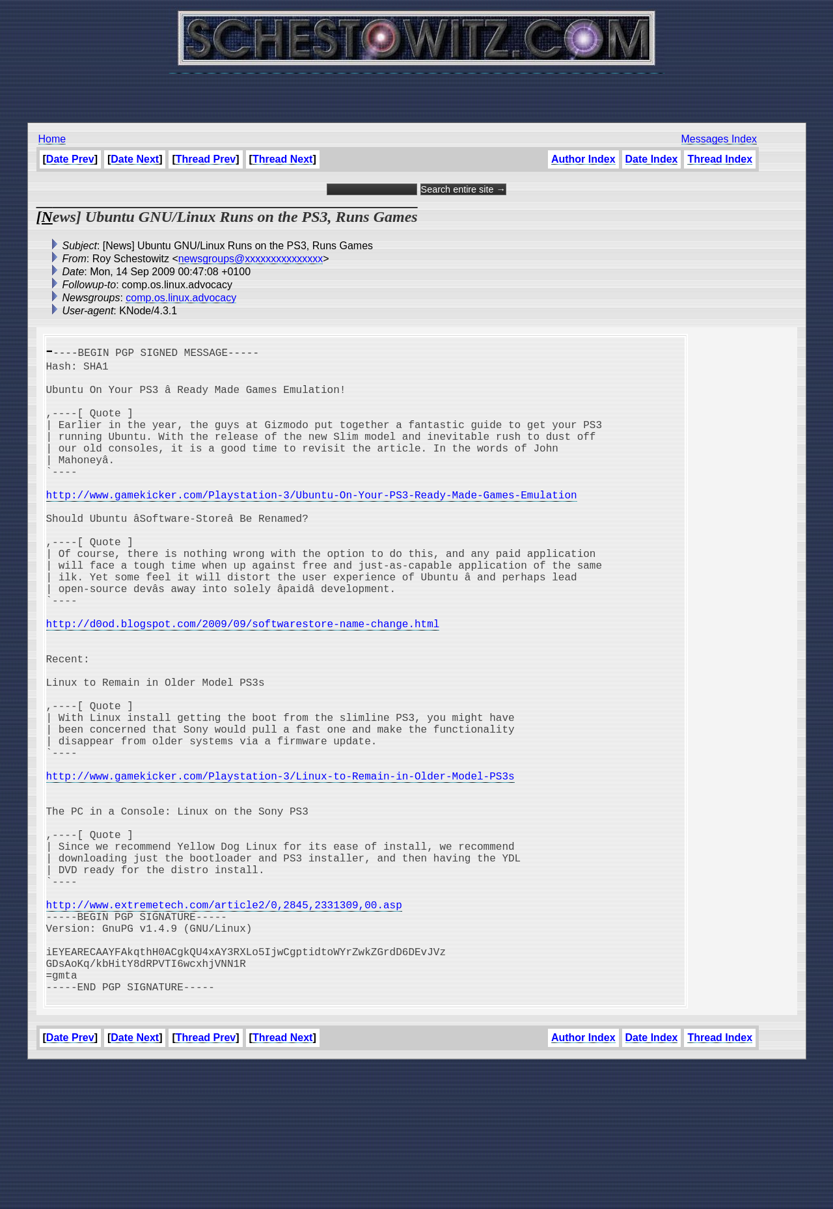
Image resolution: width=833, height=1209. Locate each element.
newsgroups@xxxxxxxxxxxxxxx (250, 258)
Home (52, 138)
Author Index (583, 159)
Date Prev (70, 159)
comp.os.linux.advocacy (181, 297)
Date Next (135, 159)
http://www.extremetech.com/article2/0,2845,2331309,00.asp (224, 1027)
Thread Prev (206, 159)
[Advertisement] (416, 91)
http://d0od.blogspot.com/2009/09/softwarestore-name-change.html (243, 683)
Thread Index (719, 159)
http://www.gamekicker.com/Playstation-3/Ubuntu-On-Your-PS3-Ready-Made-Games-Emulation (311, 526)
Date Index (651, 159)
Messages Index (719, 138)
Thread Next (282, 159)
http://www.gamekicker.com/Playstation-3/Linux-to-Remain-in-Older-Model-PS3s (280, 869)
